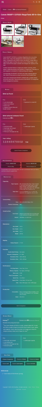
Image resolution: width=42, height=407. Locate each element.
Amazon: (11, 163)
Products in (21, 359)
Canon (9, 9)
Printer (4, 9)
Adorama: (31, 163)
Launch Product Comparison (21, 150)
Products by (34, 359)
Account (24, 389)
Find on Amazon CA (31, 166)
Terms (33, 387)
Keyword (6, 363)
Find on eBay (11, 166)
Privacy (37, 387)
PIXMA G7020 (19, 60)
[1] (8, 320)
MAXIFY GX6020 (21, 77)
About (29, 387)
